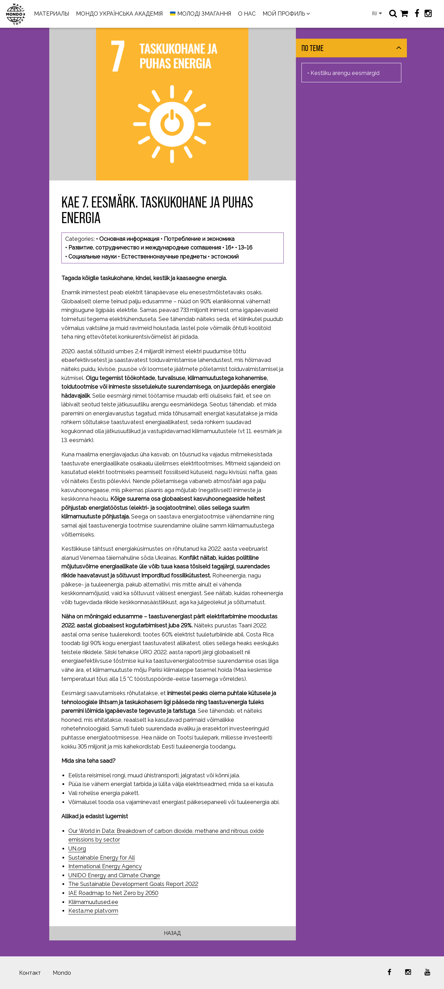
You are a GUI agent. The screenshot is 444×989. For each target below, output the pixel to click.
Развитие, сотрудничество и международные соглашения (144, 247)
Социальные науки (92, 256)
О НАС (247, 13)
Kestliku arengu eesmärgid (344, 73)
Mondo (62, 973)
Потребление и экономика (199, 239)
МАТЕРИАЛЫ (51, 13)
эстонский (225, 256)
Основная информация (129, 239)
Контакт (30, 973)
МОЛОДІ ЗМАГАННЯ (200, 14)
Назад (172, 933)
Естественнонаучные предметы (163, 256)
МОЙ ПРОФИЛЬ (284, 13)
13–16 (245, 247)
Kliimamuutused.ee (93, 902)
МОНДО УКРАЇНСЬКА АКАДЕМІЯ (119, 13)
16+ (229, 247)
